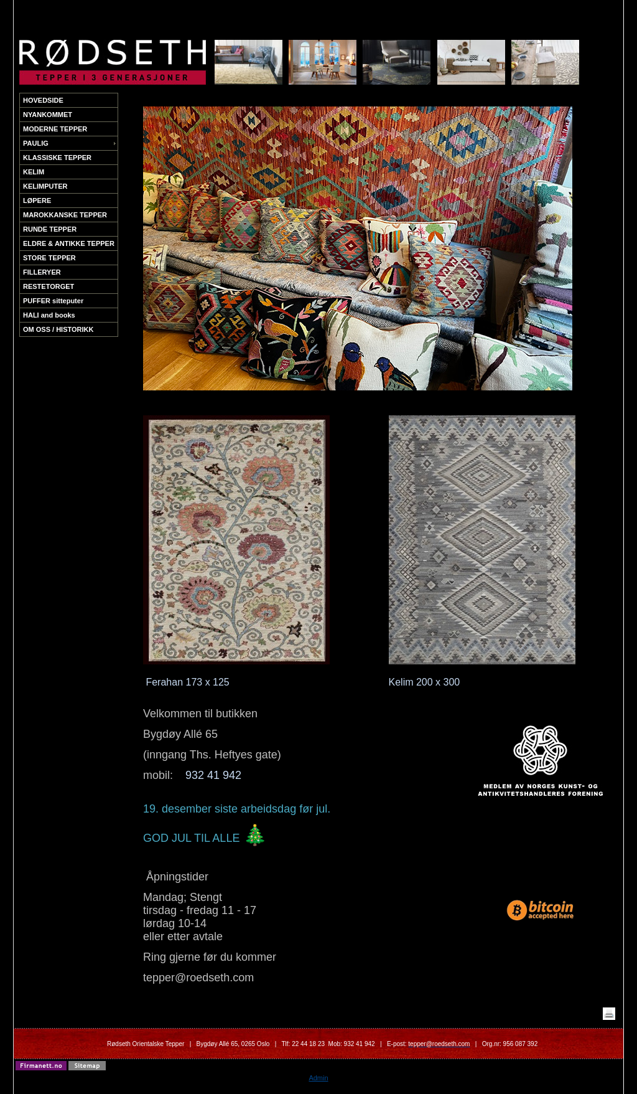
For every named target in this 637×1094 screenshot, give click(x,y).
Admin (318, 1078)
